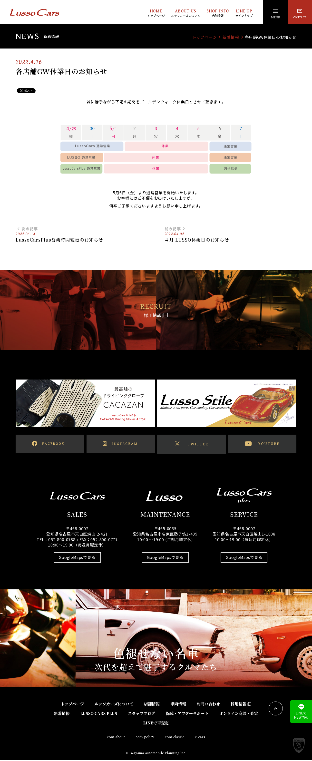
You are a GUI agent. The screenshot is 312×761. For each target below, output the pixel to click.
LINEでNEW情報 (301, 712)
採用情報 (241, 704)
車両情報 (178, 704)
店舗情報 (152, 704)
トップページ (204, 37)
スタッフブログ (141, 714)
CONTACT (299, 13)
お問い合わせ (208, 704)
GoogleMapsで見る (77, 558)
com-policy (145, 738)
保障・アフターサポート (187, 714)
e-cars (200, 738)
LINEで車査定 (156, 723)
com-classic (175, 738)
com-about (116, 738)
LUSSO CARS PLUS (98, 714)
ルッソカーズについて (114, 704)
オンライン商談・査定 (238, 714)
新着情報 (231, 37)
